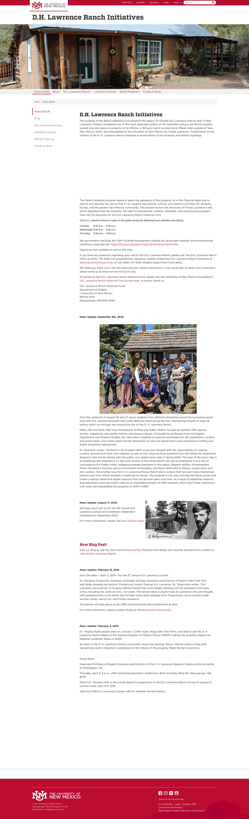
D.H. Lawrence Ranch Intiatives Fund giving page (109, 280)
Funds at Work (152, 91)
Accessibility (165, 804)
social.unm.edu (176, 799)
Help (166, 2)
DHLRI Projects (130, 92)
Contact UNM (189, 804)
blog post (131, 550)
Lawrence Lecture (105, 91)
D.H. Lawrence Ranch (77, 92)
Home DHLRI (41, 91)
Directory (154, 2)
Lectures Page (135, 520)
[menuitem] (41, 91)
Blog (56, 92)
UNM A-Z (126, 2)
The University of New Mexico (49, 5)
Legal (177, 804)
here (158, 214)
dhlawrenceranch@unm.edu (96, 262)
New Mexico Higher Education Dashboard (181, 810)
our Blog (91, 550)
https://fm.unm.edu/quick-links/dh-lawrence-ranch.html (144, 244)
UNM (37, 102)
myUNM (140, 2)
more (177, 2)
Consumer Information (170, 807)
